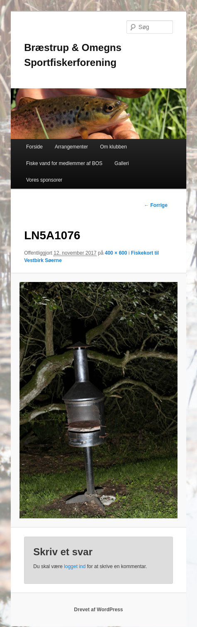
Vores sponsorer (44, 180)
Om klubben (113, 147)
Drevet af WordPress (98, 609)
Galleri (121, 163)
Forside (34, 147)
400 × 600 (116, 253)
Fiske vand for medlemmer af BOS (64, 163)
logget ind (74, 566)
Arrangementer (71, 147)
